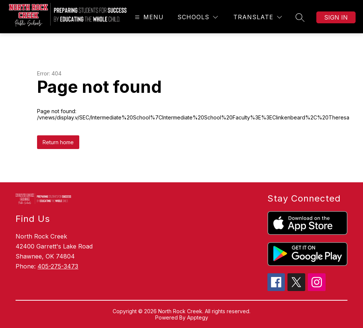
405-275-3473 (57, 266)
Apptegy (197, 317)
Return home (58, 142)
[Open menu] (148, 17)
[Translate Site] (258, 17)
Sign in (336, 17)
